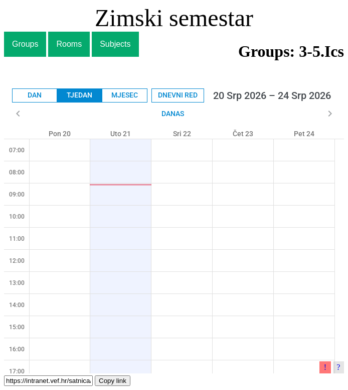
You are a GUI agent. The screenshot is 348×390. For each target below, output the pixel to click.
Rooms (69, 44)
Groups (25, 44)
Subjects (115, 44)
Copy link (112, 380)
